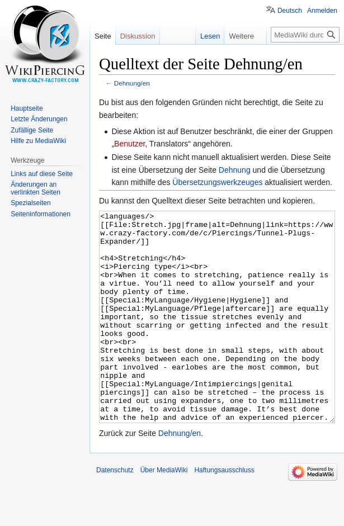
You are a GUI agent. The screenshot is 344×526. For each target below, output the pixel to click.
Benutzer (129, 143)
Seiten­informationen (40, 214)
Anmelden (322, 11)
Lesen (204, 36)
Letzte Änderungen (39, 119)
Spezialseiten (30, 203)
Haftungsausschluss (224, 512)
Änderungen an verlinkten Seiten (35, 188)
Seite (103, 36)
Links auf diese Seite (42, 174)
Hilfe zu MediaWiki (38, 141)
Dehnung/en (132, 83)
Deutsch (289, 11)
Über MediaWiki (164, 512)
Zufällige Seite (32, 130)
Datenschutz (115, 512)
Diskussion (137, 36)
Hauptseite (27, 108)
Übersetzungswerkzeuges (217, 182)
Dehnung (235, 169)
